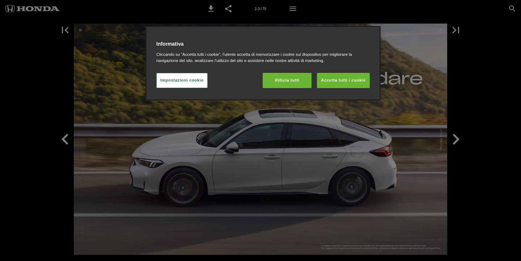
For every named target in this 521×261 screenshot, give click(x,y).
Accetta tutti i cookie (343, 80)
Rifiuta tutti (287, 80)
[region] (263, 63)
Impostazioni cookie (182, 80)
